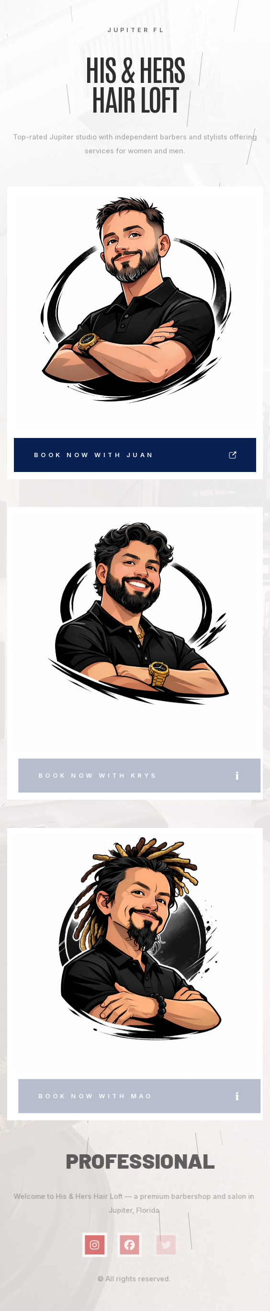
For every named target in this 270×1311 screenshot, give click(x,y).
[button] (136, 455)
